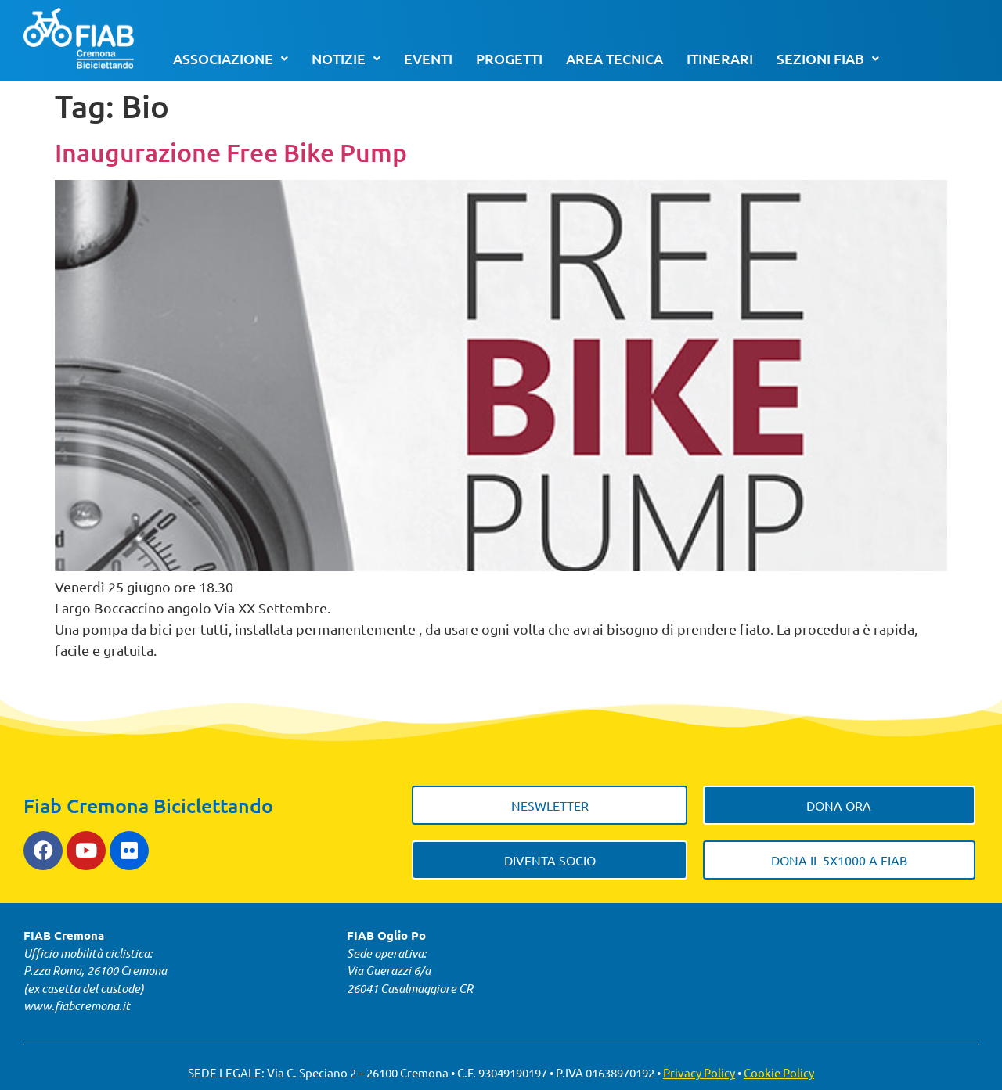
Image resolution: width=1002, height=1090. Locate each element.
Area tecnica (614, 58)
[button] (230, 58)
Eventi (428, 58)
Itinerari (720, 58)
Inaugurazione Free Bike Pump (231, 152)
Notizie (346, 58)
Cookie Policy (779, 1072)
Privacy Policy (699, 1072)
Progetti (509, 58)
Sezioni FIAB (828, 58)
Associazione (230, 58)
